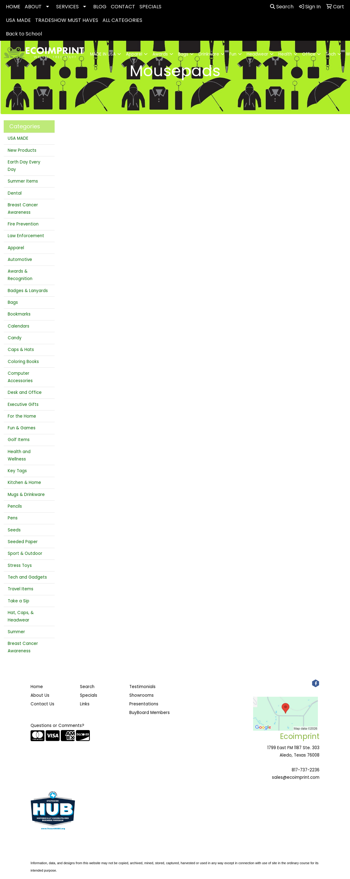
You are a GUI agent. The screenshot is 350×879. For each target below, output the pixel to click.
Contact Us (42, 704)
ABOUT (33, 6)
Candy (15, 338)
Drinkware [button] (208, 54)
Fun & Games (21, 428)
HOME (13, 6)
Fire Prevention (23, 224)
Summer (16, 632)
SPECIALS (150, 6)
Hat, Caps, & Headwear (21, 616)
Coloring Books (23, 362)
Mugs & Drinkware (26, 494)
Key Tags (17, 471)
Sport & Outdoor (25, 553)
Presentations (143, 704)
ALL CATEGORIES (122, 20)
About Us (40, 695)
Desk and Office (25, 392)
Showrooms (141, 695)
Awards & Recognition (20, 275)
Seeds (14, 530)
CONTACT (123, 6)
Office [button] (308, 54)
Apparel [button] (134, 54)
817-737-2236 (305, 770)
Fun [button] (232, 54)
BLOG (99, 6)
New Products (22, 150)
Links (85, 704)
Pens (13, 518)
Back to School (24, 33)
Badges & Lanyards (28, 291)
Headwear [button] (257, 54)
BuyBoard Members (149, 713)
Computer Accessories (20, 377)
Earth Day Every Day (24, 165)
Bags (13, 302)
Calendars (18, 326)
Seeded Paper (23, 542)
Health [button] (285, 54)
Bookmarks (19, 314)
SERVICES (67, 6)
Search (282, 6)
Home (37, 687)
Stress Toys (20, 565)
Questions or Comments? (57, 725)
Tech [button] (331, 54)
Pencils (15, 506)
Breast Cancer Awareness (23, 208)
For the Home (22, 416)
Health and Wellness (19, 455)
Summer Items (23, 181)
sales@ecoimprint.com (295, 777)
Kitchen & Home (24, 482)
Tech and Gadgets (27, 577)
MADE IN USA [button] (103, 54)
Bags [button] (183, 54)
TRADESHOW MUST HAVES (66, 20)
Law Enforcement (26, 236)
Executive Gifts (23, 404)
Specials (88, 695)
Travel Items (20, 589)
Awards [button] (160, 54)
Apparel (16, 248)
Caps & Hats (21, 350)
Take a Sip (18, 601)
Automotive (20, 259)
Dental (15, 193)
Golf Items (19, 440)
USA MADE (18, 20)
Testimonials (142, 687)
